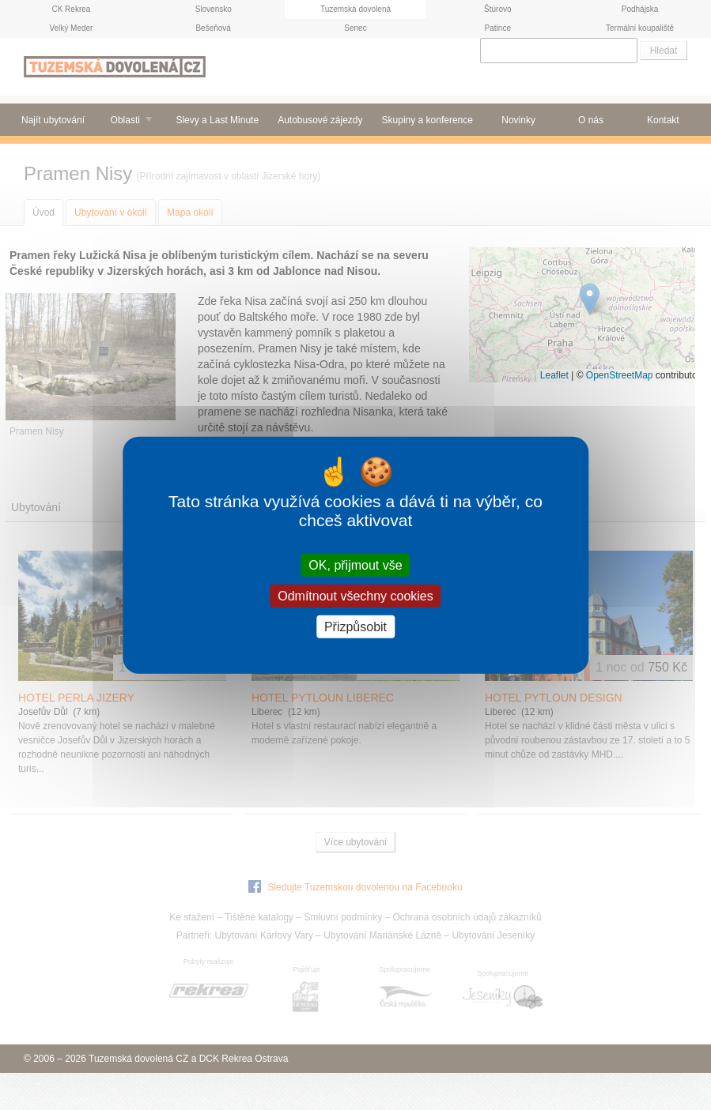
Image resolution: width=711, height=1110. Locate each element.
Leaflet (554, 375)
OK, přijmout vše (355, 564)
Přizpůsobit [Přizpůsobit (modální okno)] (355, 627)
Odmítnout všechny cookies (355, 595)
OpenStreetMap (619, 375)
